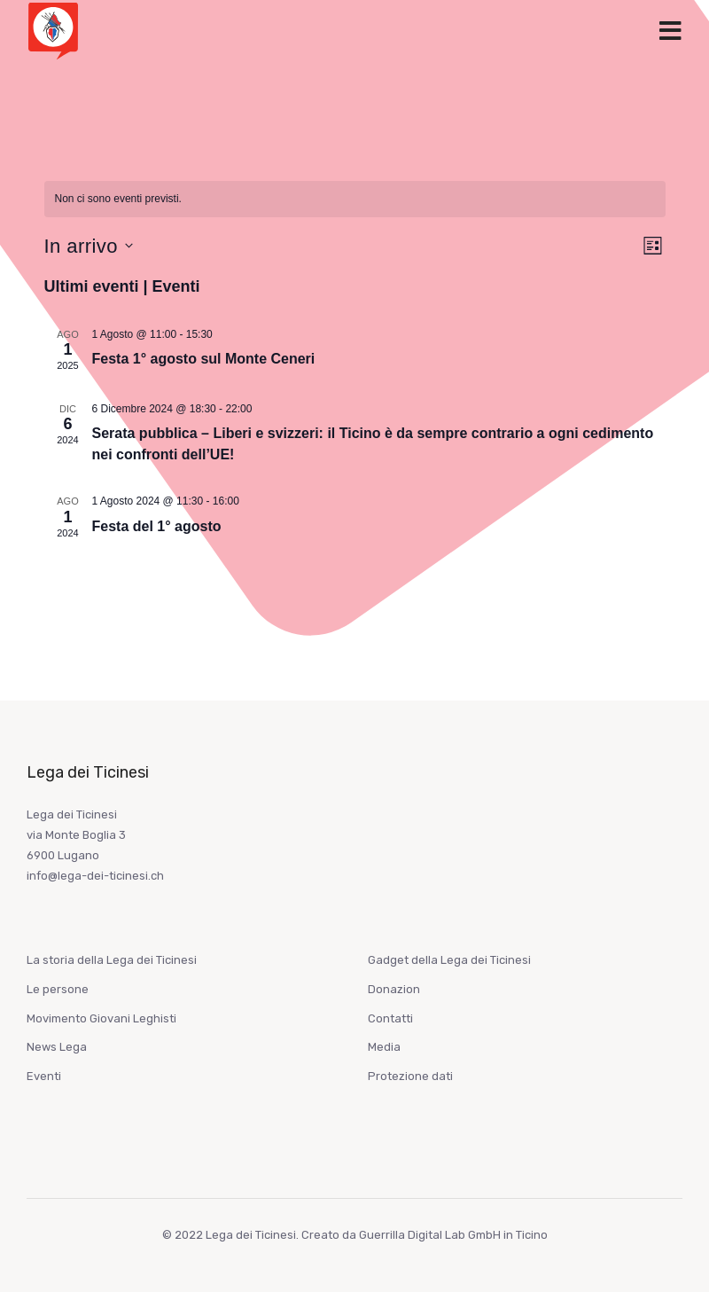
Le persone (58, 989)
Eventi (44, 1076)
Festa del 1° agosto (157, 526)
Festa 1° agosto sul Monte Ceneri (204, 358)
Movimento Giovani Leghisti (101, 1018)
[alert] (355, 199)
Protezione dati (410, 1076)
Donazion (394, 989)
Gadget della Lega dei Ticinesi (449, 960)
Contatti (390, 1018)
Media (384, 1046)
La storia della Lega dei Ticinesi (112, 960)
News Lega (57, 1046)
